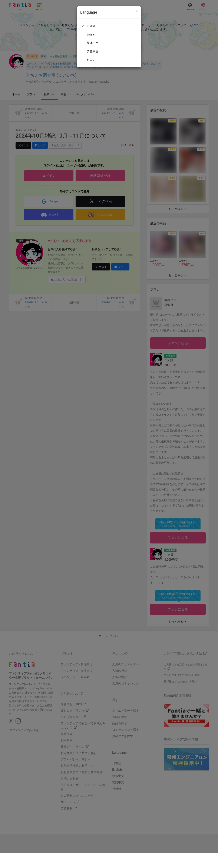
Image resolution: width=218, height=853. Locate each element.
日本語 (91, 26)
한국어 (91, 60)
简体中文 (93, 43)
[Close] (136, 11)
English (91, 34)
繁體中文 (93, 51)
